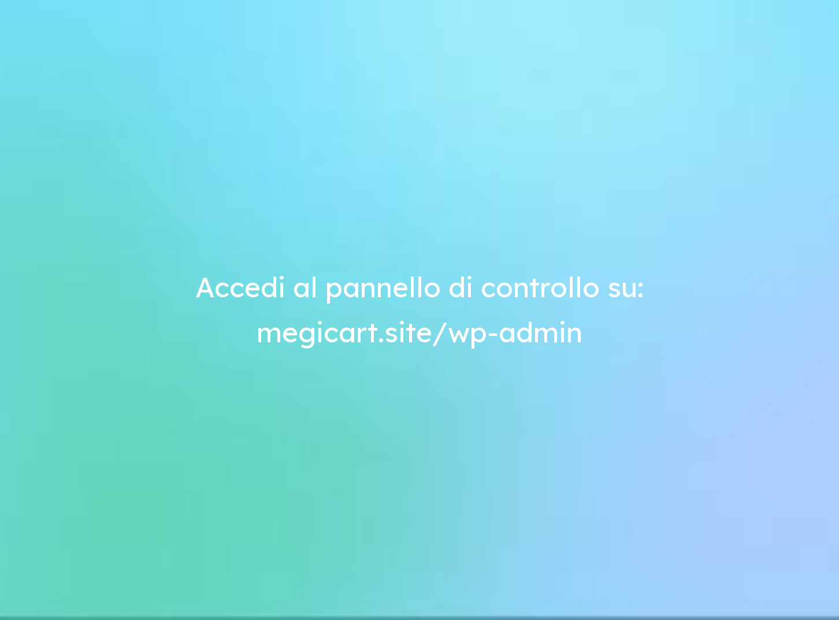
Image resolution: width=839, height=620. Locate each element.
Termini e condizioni (148, 579)
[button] (682, 482)
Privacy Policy (220, 579)
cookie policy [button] (551, 527)
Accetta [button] (654, 588)
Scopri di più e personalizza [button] (223, 588)
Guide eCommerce (193, 510)
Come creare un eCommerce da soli (204, 132)
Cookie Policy (279, 579)
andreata (257, 118)
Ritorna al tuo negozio (641, 27)
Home (557, 27)
